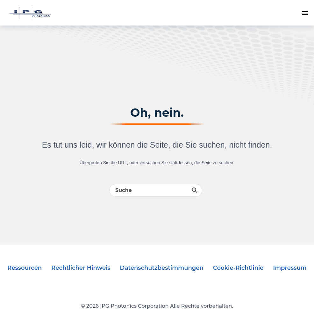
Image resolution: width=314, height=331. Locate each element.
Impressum (289, 267)
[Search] (155, 190)
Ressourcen (24, 267)
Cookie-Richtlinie (238, 267)
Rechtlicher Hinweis (80, 267)
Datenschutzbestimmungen (161, 267)
